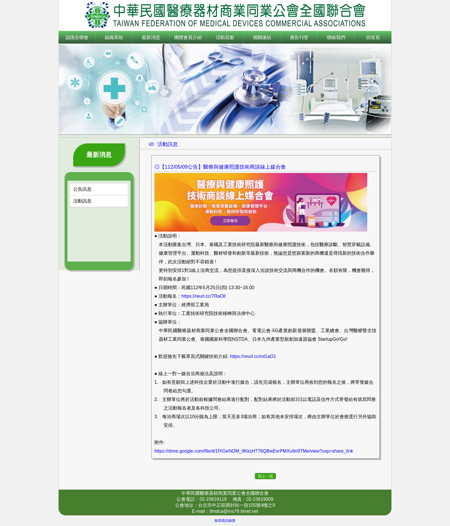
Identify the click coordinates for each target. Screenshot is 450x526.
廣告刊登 (299, 37)
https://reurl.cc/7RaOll (203, 296)
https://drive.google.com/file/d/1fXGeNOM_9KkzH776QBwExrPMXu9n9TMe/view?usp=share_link (253, 451)
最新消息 (151, 37)
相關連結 (262, 37)
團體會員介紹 (188, 37)
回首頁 (373, 37)
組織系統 (114, 37)
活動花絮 (225, 37)
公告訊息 (82, 189)
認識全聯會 (76, 37)
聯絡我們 (336, 37)
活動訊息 (82, 200)
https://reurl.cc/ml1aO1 (253, 356)
